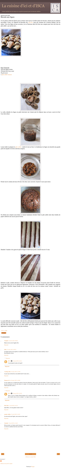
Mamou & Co (7, 380)
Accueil (30, 454)
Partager (3, 332)
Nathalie (6, 423)
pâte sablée (18, 147)
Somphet (6, 340)
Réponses (8, 358)
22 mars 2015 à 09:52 (11, 349)
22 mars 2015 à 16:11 (17, 361)
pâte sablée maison (7, 74)
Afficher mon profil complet (6, 463)
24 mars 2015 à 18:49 (15, 380)
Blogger (32, 466)
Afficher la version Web (30, 456)
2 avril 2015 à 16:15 (13, 405)
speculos (30, 22)
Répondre (6, 345)
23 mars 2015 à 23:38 (15, 371)
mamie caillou (7, 414)
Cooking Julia (7, 371)
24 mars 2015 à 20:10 (17, 393)
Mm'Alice (6, 405)
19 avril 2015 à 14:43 (13, 423)
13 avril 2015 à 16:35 (15, 414)
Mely (5, 349)
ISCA (9, 361)
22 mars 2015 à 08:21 (13, 340)
